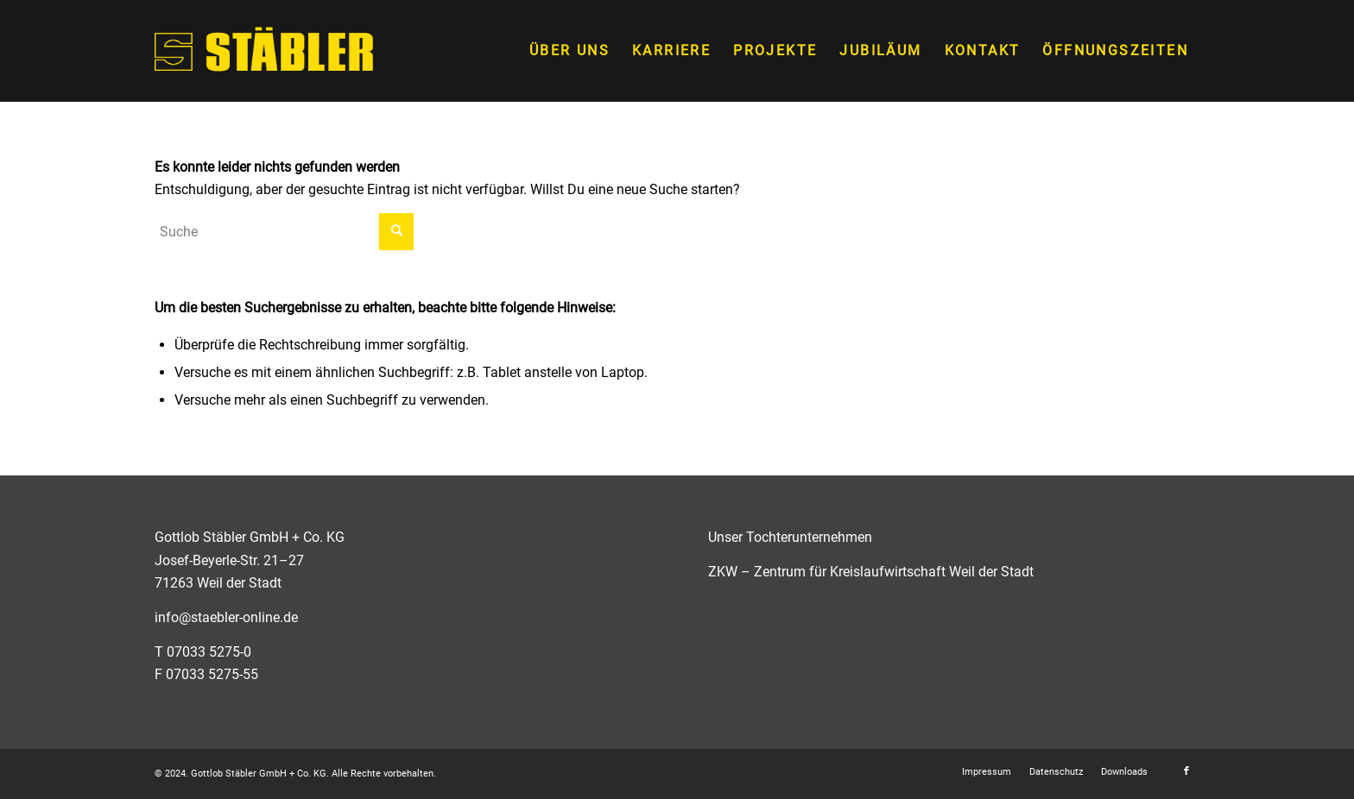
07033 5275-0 (209, 652)
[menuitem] (569, 51)
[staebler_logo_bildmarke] (264, 51)
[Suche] (284, 231)
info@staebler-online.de (226, 617)
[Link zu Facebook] (1186, 771)
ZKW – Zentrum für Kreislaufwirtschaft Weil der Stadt (871, 571)
